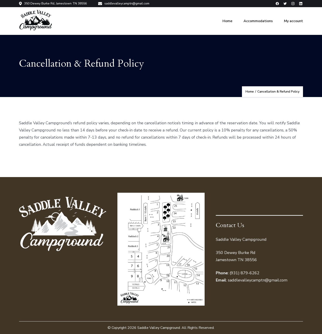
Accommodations (258, 21)
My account (293, 21)
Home (227, 21)
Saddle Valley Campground (158, 327)
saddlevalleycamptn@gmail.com (123, 4)
